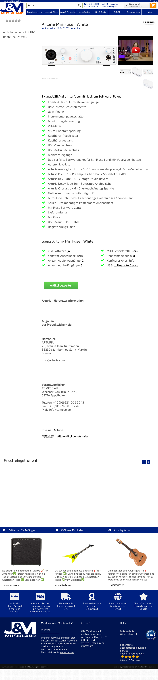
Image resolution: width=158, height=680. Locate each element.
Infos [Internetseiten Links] (150, 12)
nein (80, 255)
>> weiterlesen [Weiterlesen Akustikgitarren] (116, 584)
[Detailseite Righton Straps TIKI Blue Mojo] (79, 490)
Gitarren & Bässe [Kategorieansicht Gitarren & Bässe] (51, 12)
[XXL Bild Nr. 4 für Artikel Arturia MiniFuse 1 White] (148, 84)
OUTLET (64, 28)
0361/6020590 (91, 4)
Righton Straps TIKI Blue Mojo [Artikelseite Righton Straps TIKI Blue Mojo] (79, 512)
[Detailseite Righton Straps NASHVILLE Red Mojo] (130, 490)
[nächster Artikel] (148, 462)
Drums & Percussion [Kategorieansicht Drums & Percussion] (68, 12)
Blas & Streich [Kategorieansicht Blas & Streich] (84, 12)
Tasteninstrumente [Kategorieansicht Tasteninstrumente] (34, 12)
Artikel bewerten (61, 285)
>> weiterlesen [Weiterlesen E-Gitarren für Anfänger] (10, 585)
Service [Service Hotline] (124, 650)
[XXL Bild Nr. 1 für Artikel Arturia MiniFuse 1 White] (148, 72)
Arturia (58, 430)
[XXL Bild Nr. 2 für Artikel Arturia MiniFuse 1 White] (137, 72)
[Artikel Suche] (51, 5)
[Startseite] (13, 9)
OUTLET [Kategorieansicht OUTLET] (117, 12)
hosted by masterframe (124, 667)
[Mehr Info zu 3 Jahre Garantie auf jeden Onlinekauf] (92, 603)
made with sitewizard (147, 667)
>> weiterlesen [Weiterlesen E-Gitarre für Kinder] (63, 585)
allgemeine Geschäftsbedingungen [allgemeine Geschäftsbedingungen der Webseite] (133, 646)
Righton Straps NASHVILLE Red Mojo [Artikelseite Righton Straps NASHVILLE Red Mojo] (130, 512)
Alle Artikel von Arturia (72, 436)
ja (68, 251)
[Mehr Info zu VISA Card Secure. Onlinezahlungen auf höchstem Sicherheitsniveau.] (40, 605)
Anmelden (153, 1)
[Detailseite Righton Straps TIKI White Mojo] (27, 490)
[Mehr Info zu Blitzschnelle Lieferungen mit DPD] (66, 603)
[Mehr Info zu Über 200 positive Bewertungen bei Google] (143, 603)
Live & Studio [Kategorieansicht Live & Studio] (100, 12)
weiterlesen (67, 652)
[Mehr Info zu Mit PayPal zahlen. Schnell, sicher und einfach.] (14, 605)
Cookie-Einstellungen (132, 653)
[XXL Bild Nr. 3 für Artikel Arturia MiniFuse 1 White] (125, 72)
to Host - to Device (126, 265)
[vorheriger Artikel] (144, 462)
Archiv (76, 28)
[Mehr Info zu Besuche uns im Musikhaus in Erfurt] (117, 603)
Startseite (49, 28)
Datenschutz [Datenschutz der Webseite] (127, 631)
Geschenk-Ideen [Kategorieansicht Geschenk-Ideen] (133, 12)
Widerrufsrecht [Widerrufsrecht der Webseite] (128, 633)
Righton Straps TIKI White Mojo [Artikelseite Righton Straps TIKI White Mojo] (27, 512)
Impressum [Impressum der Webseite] (87, 645)
